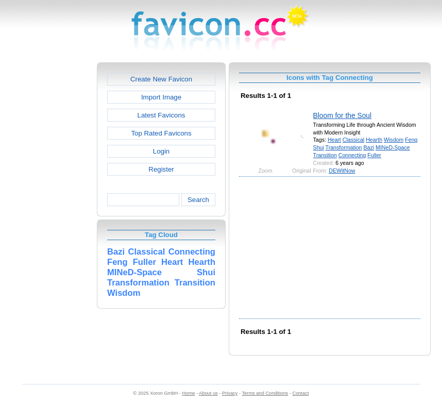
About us (208, 393)
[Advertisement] (52, 217)
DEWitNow (342, 170)
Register (161, 169)
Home (188, 393)
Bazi (368, 147)
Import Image (161, 97)
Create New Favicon (161, 79)
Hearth (374, 140)
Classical (353, 140)
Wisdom (393, 140)
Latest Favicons (161, 115)
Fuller (374, 155)
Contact (301, 393)
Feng (411, 140)
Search (198, 200)
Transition (325, 155)
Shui (318, 147)
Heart (334, 140)
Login (161, 151)
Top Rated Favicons (161, 133)
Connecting (352, 155)
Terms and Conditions (265, 393)
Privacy (229, 393)
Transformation (344, 147)
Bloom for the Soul (342, 115)
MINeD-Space (393, 147)
